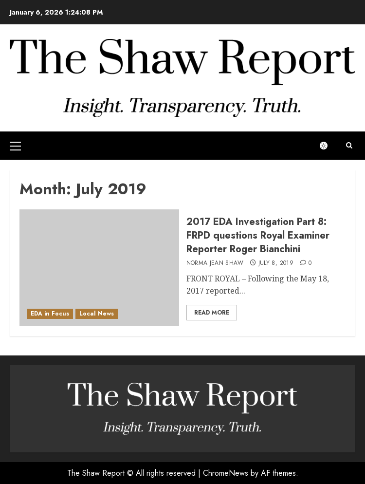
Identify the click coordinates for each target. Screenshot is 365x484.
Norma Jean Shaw (214, 263)
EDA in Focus (50, 313)
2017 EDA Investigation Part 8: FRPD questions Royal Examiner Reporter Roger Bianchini (257, 235)
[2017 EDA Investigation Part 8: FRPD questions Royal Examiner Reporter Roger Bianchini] (99, 267)
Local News (96, 313)
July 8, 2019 (275, 263)
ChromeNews (225, 473)
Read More (211, 312)
